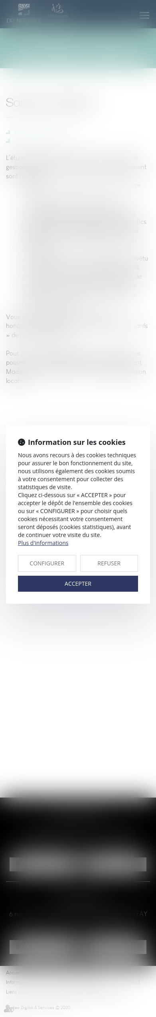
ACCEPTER (78, 583)
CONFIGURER (47, 563)
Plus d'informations (43, 543)
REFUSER (108, 563)
